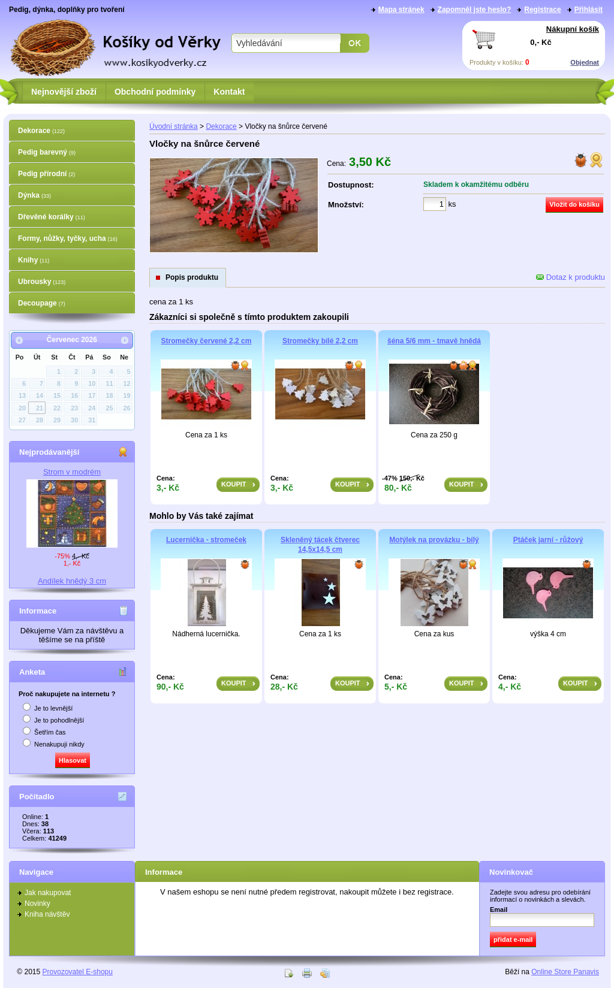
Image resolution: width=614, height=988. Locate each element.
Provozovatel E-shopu (78, 972)
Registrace (542, 9)
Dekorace (41, 130)
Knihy (33, 260)
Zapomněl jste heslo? (474, 9)
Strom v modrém (72, 471)
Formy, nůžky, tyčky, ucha (68, 238)
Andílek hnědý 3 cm (72, 580)
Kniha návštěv (47, 914)
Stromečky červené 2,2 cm (206, 341)
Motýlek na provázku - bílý (433, 540)
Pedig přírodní (46, 174)
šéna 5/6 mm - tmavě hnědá (434, 341)
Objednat (584, 62)
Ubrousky (41, 281)
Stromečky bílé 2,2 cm (320, 341)
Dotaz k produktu (570, 277)
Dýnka (34, 195)
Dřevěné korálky (51, 217)
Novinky (37, 903)
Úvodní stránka (173, 126)
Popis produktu (191, 277)
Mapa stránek (401, 9)
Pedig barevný (47, 152)
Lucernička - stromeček (206, 540)
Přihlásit (588, 9)
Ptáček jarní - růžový (548, 540)
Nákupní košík (572, 29)
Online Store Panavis (565, 972)
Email (498, 909)
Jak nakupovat (48, 893)
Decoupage (41, 303)
